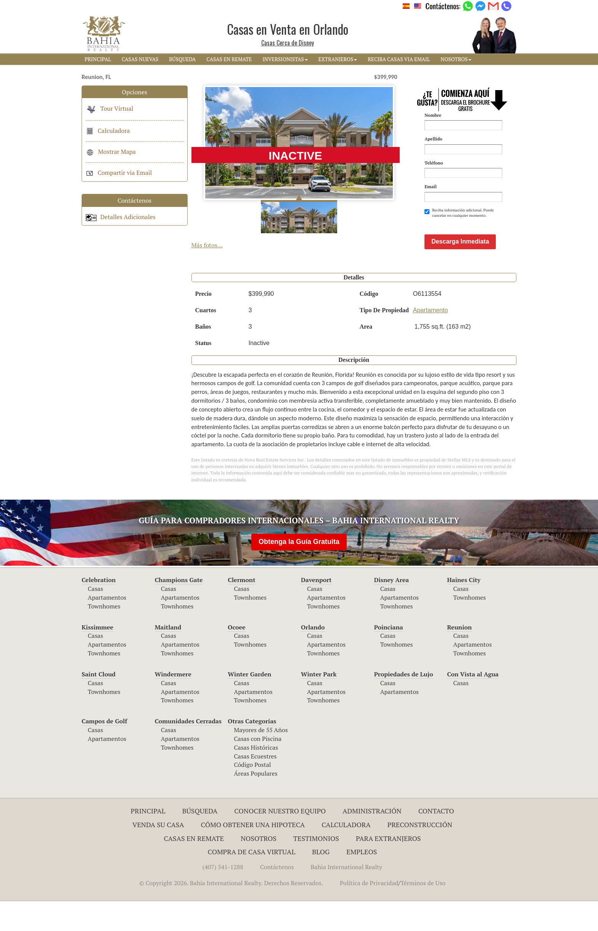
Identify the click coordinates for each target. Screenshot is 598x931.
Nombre (432, 115)
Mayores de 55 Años (261, 759)
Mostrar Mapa (111, 151)
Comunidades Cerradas (188, 751)
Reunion (459, 657)
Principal (148, 840)
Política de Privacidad (369, 912)
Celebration (99, 609)
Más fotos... (207, 245)
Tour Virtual (109, 108)
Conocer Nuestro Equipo (280, 840)
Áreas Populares (255, 803)
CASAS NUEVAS (140, 59)
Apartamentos (107, 627)
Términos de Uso (422, 912)
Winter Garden (249, 704)
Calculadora (108, 130)
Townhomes (104, 636)
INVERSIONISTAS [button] (285, 59)
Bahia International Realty (347, 896)
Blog (321, 881)
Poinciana (388, 657)
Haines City (463, 609)
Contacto (436, 840)
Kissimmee (97, 657)
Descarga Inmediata (460, 271)
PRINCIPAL (98, 59)
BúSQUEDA (182, 59)
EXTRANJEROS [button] (337, 59)
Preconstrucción (419, 854)
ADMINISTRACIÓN (372, 840)
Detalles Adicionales (121, 217)
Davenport (316, 609)
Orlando (313, 657)
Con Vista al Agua (472, 704)
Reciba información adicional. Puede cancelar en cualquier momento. (459, 213)
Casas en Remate (194, 868)
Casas (95, 618)
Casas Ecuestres (255, 786)
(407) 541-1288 (223, 896)
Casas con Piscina (257, 768)
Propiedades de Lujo (403, 704)
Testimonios (316, 868)
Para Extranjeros (388, 868)
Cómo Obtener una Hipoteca (253, 854)
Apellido (433, 139)
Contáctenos (277, 896)
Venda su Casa (158, 854)
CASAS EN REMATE (229, 59)
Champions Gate (179, 609)
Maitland (168, 657)
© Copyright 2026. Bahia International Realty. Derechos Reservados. (231, 912)
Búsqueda (200, 840)
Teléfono (433, 163)
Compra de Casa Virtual (252, 881)
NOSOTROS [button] (455, 59)
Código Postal (252, 794)
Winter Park (319, 704)
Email (430, 186)
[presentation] (482, 237)
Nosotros (258, 868)
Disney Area (391, 609)
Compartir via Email (119, 172)
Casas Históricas (256, 777)
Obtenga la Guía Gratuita (299, 571)
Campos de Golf (104, 751)
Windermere (173, 704)
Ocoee (236, 657)
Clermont (241, 609)
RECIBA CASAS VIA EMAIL (399, 59)
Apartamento (430, 340)
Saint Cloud (99, 704)
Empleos (361, 881)
